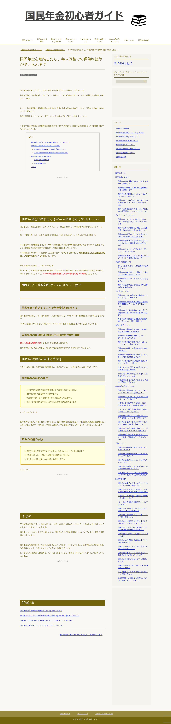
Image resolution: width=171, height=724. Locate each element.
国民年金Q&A (143, 40)
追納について (129, 40)
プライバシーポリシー (104, 714)
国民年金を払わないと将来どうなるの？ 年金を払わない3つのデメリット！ (132, 221)
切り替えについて (85, 40)
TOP (31, 50)
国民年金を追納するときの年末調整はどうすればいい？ (50, 142)
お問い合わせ (65, 714)
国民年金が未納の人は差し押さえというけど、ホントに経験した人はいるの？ (133, 243)
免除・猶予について (100, 40)
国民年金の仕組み (42, 40)
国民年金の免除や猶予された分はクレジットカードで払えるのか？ (46, 620)
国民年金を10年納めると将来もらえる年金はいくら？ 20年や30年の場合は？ (133, 202)
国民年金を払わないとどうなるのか (130, 132)
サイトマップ (83, 714)
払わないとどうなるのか (56, 40)
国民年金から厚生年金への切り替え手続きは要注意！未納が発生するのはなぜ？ (133, 312)
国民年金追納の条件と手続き (41, 156)
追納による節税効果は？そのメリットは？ (45, 146)
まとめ (33, 167)
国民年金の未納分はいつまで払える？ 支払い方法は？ (41, 625)
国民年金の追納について (28, 75)
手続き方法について (71, 40)
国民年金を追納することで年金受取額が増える (50, 149)
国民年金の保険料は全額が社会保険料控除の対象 (51, 153)
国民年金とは (27, 40)
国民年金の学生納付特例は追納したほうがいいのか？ (41, 611)
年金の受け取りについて (114, 40)
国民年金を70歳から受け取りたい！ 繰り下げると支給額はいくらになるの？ (133, 437)
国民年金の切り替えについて (127, 141)
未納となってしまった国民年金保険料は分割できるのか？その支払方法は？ (49, 616)
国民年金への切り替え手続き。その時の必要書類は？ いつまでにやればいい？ (133, 304)
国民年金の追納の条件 (41, 160)
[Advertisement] (62, 83)
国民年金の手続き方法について (128, 137)
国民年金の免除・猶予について (128, 149)
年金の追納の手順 (40, 163)
